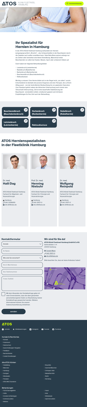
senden (13, 311)
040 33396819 (10, 202)
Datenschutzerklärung (14, 305)
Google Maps (50, 251)
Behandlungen (7, 388)
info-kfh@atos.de (11, 205)
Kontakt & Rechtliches (10, 337)
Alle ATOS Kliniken (9, 362)
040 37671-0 (37, 202)
